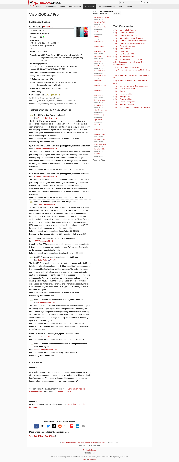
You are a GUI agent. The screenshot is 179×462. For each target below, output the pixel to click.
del (94, 459)
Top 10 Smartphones (122, 97)
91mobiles (42, 303)
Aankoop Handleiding (106, 7)
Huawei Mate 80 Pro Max (101, 17)
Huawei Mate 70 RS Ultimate (102, 56)
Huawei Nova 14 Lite (100, 27)
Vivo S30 (96, 32)
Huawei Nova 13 (98, 90)
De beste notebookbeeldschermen (127, 67)
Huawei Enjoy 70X (99, 46)
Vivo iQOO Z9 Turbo (99, 139)
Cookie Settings (89, 450)
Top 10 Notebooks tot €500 (124, 57)
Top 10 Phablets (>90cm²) (124, 99)
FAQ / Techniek (75, 7)
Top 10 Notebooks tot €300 (124, 54)
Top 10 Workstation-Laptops (125, 46)
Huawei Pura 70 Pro (99, 134)
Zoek (120, 7)
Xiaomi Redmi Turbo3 (100, 144)
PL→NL (47, 336)
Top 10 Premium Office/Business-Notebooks (131, 41)
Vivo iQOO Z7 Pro (36, 436)
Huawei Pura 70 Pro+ (100, 149)
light (90, 459)
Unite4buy (38, 336)
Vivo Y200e (97, 154)
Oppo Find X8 (98, 120)
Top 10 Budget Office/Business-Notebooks (130, 43)
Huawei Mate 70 (98, 80)
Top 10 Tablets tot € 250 (123, 94)
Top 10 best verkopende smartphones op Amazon (132, 107)
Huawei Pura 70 (98, 129)
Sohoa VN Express (41, 350)
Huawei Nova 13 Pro (100, 85)
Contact (129, 7)
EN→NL (54, 118)
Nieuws (63, 7)
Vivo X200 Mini (98, 105)
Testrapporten (50, 7)
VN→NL (54, 350)
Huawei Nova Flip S (99, 22)
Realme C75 (97, 61)
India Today (42, 260)
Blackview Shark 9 (99, 95)
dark (85, 459)
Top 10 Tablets (120, 91)
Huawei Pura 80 (98, 41)
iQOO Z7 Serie (48, 27)
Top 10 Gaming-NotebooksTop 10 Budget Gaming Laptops (125, 35)
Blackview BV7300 (99, 100)
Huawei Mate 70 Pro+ (100, 71)
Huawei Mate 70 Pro (100, 76)
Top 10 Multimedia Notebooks (125, 30)
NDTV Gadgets (40, 241)
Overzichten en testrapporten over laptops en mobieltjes (79, 442)
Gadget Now (43, 118)
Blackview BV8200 (99, 51)
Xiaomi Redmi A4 (99, 66)
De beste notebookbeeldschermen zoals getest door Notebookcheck (128, 62)
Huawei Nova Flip (99, 115)
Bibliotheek (89, 7)
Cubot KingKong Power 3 (101, 110)
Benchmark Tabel (64, 392)
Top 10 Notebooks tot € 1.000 (125, 59)
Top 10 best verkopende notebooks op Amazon (131, 86)
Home (38, 7)
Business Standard (41, 149)
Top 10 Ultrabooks (121, 51)
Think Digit (42, 204)
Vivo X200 (97, 124)
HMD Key (96, 37)
